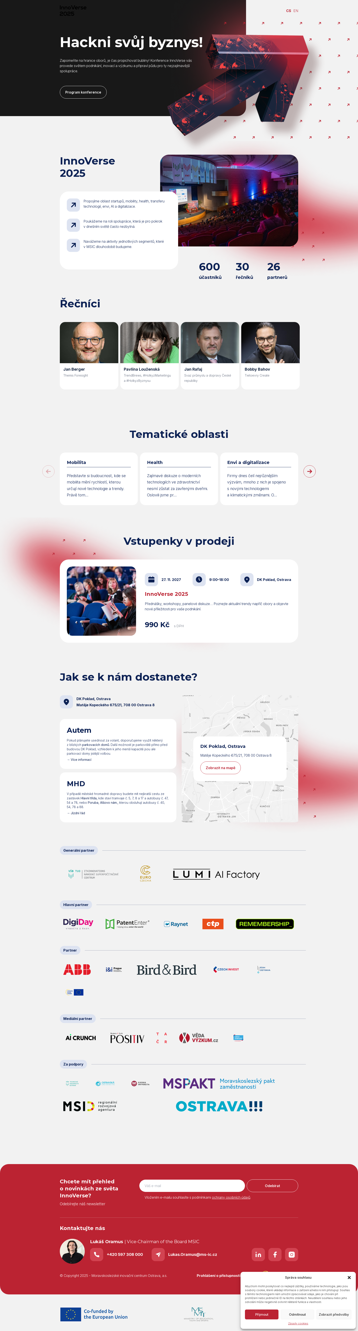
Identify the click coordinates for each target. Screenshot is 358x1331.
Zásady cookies (298, 1323)
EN (295, 11)
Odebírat (272, 1186)
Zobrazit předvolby (334, 1314)
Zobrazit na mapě (220, 768)
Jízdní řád (78, 813)
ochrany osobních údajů (231, 1197)
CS (288, 11)
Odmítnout (297, 1314)
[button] (349, 1277)
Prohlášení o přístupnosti (218, 1275)
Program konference (83, 92)
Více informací (81, 759)
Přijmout (261, 1314)
